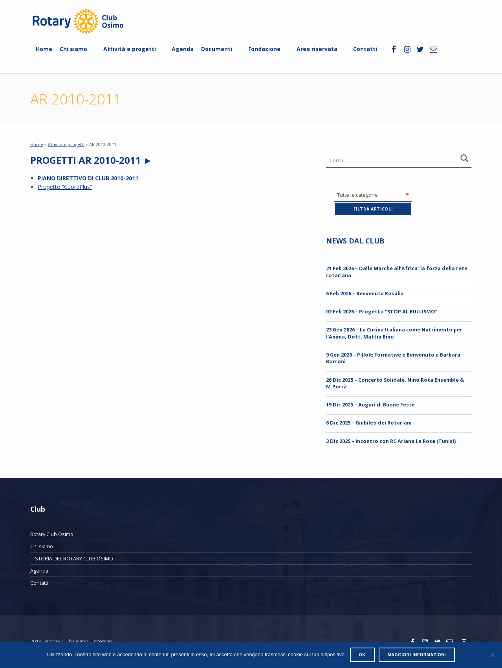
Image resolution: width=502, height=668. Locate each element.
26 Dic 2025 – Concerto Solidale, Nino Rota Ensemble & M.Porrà (395, 383)
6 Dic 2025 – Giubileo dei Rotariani (369, 422)
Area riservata (317, 49)
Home (44, 49)
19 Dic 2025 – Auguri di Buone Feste (370, 404)
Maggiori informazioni (417, 654)
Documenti (216, 49)
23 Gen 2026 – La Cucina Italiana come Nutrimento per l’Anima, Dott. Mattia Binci (394, 333)
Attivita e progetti (66, 144)
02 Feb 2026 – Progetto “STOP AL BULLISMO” (382, 311)
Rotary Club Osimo (51, 534)
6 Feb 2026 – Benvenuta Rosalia (365, 293)
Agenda (183, 49)
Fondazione (264, 49)
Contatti (365, 49)
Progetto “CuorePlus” (65, 186)
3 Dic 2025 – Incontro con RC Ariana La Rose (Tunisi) (391, 441)
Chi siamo (73, 49)
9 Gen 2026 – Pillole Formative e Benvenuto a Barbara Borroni (393, 358)
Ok (362, 654)
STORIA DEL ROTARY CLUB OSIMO (74, 558)
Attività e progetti (129, 49)
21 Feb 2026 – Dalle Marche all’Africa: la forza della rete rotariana (396, 271)
